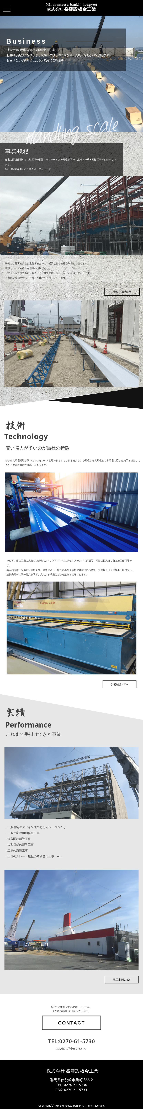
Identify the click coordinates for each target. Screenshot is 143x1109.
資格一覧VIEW (122, 306)
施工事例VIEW (121, 993)
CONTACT (71, 1037)
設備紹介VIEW (119, 698)
